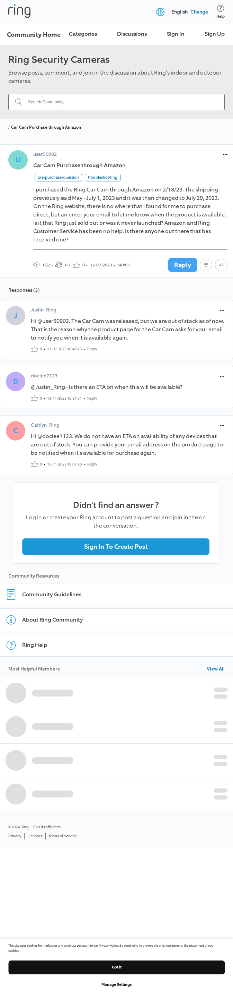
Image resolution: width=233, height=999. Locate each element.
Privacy (14, 836)
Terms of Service (62, 836)
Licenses (35, 836)
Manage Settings (116, 984)
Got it (117, 967)
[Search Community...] (121, 102)
